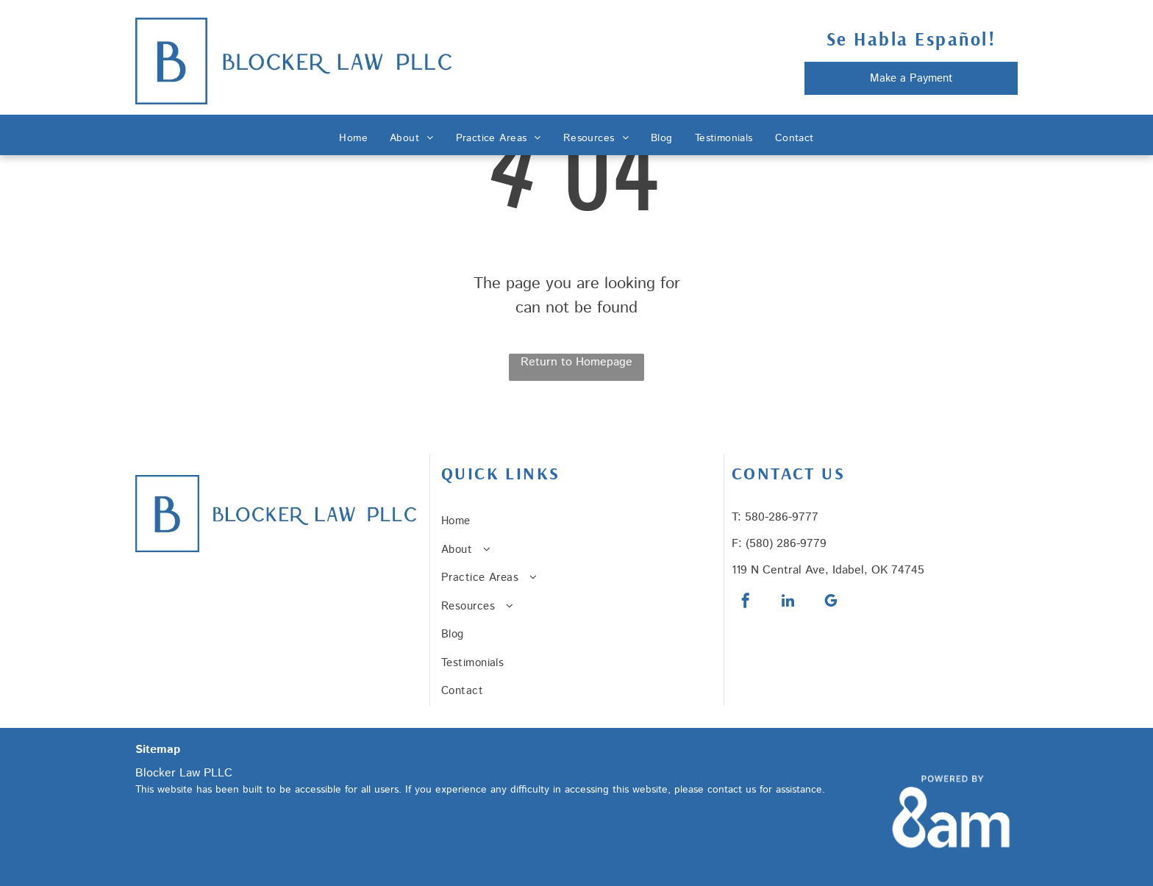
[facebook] (746, 602)
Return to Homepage (576, 362)
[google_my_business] (831, 602)
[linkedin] (788, 602)
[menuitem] (353, 138)
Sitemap (157, 749)
